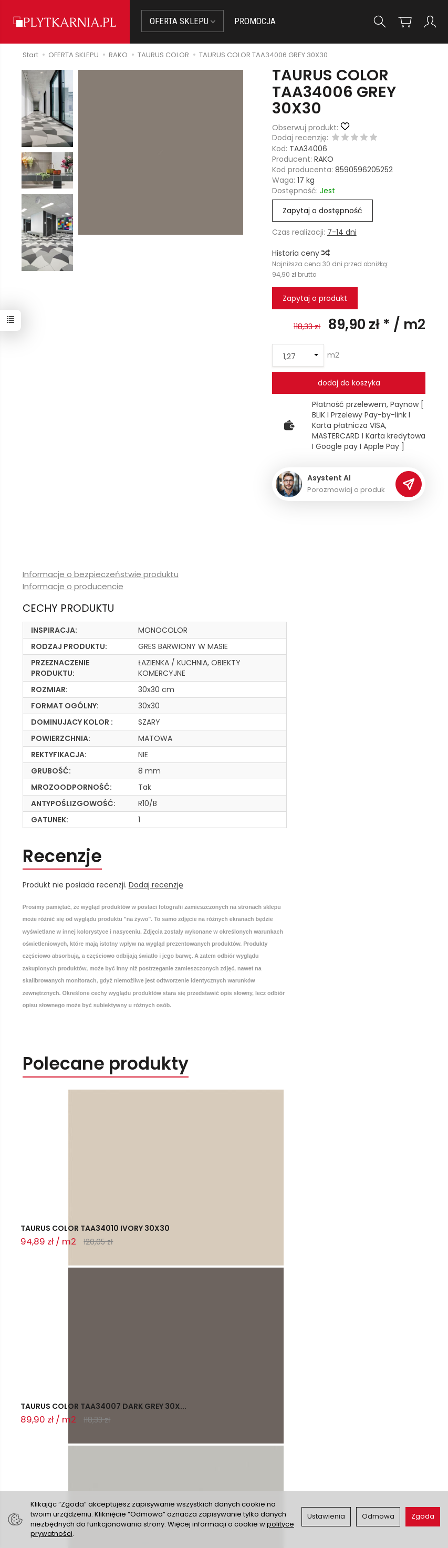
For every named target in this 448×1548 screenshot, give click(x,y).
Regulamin (249, 1443)
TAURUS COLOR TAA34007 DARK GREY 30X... (222, 1237)
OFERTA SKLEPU (182, 21)
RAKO (324, 159)
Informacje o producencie (73, 586)
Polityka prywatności (267, 1456)
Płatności (148, 1431)
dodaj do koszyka (349, 383)
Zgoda (422, 1516)
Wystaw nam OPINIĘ (266, 1469)
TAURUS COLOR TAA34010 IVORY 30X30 (84, 1237)
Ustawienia (326, 1516)
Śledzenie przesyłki (66, 1467)
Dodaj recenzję (156, 885)
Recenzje (62, 856)
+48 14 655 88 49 (69, 1442)
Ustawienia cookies (166, 1488)
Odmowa (378, 1516)
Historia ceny (300, 253)
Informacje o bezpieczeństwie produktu (101, 574)
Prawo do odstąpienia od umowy (170, 1448)
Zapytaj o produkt (315, 298)
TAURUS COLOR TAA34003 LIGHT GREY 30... (361, 1237)
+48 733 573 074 (68, 1455)
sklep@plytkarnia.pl (72, 1430)
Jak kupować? (157, 1418)
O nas (241, 1430)
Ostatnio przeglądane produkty (160, 1282)
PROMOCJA (255, 21)
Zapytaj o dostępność (322, 210)
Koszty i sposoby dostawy (161, 1470)
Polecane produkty (106, 1063)
